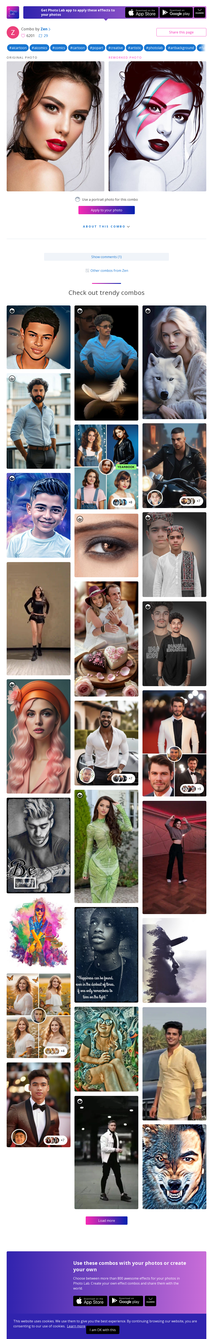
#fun (203, 48)
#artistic (134, 48)
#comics (58, 48)
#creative (115, 48)
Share (181, 32)
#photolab (154, 48)
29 (43, 35)
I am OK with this (103, 1330)
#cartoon (77, 48)
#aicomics (39, 48)
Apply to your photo (106, 210)
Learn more (76, 1326)
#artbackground (181, 48)
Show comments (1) (106, 257)
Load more (106, 1220)
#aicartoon (18, 48)
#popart (96, 48)
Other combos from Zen (106, 270)
